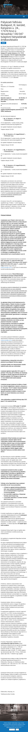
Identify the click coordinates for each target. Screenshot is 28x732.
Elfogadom (12, 729)
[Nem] (26, 726)
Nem (17, 729)
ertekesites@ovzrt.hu (6, 267)
